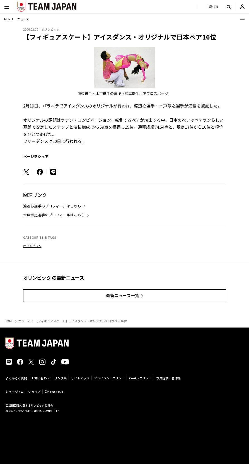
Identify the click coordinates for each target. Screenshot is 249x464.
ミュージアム (15, 391)
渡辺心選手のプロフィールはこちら (52, 206)
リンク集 (60, 378)
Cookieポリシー (140, 378)
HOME (8, 321)
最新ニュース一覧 (122, 295)
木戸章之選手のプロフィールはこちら (54, 215)
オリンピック (32, 245)
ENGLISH (56, 391)
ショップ (34, 391)
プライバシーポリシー (109, 378)
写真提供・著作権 (168, 378)
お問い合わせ (41, 378)
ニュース (24, 321)
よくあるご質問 (16, 378)
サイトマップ (80, 378)
